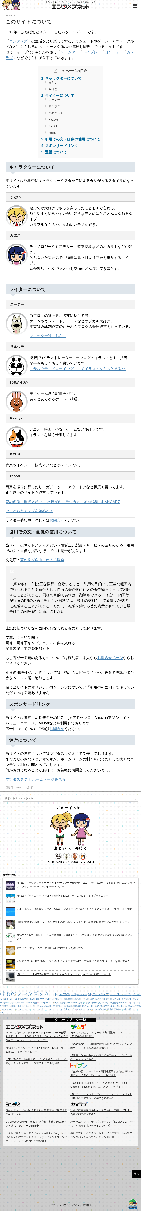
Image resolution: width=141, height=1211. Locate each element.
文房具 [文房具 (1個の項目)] (18, 1003)
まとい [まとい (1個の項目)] (88, 1003)
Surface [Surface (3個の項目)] (64, 994)
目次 (136, 1173)
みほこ (52, 89)
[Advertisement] (70, 1174)
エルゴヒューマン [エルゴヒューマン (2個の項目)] (121, 994)
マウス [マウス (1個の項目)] (53, 1009)
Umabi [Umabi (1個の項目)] (131, 1006)
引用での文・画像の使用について (72, 139)
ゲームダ (68, 52)
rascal (52, 132)
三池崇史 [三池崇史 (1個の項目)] (118, 1009)
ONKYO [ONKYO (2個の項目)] (23, 998)
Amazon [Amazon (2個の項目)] (82, 994)
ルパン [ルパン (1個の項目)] (106, 1003)
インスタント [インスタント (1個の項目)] (80, 1009)
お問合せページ (110, 658)
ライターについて (59, 95)
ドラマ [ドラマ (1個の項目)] (60, 1009)
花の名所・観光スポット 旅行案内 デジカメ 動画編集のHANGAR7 (63, 502)
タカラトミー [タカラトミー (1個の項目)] (57, 999)
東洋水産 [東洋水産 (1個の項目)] (102, 1009)
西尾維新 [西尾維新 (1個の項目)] (68, 999)
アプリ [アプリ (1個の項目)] (107, 1006)
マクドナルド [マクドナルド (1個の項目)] (117, 1006)
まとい (52, 82)
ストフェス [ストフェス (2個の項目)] (10, 998)
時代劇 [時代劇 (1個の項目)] (110, 1009)
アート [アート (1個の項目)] (69, 1003)
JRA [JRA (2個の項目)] (31, 998)
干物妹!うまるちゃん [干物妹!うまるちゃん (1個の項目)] (18, 1006)
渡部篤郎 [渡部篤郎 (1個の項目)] (68, 1006)
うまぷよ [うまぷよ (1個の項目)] (136, 1009)
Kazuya (53, 119)
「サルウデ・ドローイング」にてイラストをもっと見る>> (78, 369)
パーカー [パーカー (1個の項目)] (32, 1006)
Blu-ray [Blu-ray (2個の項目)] (39, 998)
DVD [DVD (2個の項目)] (47, 998)
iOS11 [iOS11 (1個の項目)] (3, 1013)
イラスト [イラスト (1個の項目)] (117, 999)
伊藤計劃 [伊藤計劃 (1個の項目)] (108, 999)
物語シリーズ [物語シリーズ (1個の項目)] (79, 999)
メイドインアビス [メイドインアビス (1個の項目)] (95, 1006)
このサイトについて (69, 1204)
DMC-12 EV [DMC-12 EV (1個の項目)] (26, 1003)
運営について (55, 152)
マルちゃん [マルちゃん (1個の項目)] (92, 1009)
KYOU (52, 126)
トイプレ (90, 52)
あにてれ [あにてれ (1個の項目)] (13, 1009)
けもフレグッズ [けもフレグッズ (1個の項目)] (25, 1009)
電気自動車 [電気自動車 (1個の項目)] (126, 999)
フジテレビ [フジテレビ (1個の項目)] (58, 1006)
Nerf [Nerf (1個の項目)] (120, 1003)
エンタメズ (18, 41)
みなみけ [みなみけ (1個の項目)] (48, 1006)
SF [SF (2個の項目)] (89, 994)
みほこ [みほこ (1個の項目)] (81, 1003)
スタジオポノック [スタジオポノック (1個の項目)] (41, 1009)
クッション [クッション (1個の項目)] (132, 1003)
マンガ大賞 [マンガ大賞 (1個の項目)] (53, 1003)
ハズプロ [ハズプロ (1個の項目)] (99, 999)
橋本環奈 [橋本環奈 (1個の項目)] (77, 1006)
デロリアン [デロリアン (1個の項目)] (97, 1003)
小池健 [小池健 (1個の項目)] (62, 1003)
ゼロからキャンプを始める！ (29, 511)
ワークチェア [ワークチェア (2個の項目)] (100, 994)
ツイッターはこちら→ (48, 336)
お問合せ (57, 520)
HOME (53, 1204)
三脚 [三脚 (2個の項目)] (73, 994)
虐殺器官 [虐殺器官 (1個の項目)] (90, 999)
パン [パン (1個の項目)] (125, 1006)
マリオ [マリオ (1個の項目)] (11, 1003)
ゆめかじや (55, 112)
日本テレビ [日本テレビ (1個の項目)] (69, 1009)
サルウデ (54, 106)
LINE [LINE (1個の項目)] (75, 1003)
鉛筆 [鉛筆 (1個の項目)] (5, 1003)
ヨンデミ (112, 52)
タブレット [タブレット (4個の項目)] (48, 994)
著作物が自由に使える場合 (42, 560)
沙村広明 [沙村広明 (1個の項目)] (127, 1009)
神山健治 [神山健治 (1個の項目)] (114, 1003)
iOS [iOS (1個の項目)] (124, 1003)
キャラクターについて (63, 78)
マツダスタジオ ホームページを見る (35, 779)
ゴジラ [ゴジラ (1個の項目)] (40, 1006)
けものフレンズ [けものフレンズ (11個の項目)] (19, 993)
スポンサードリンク (61, 145)
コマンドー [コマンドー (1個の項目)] (43, 1003)
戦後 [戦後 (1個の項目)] (35, 1003)
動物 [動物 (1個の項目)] (84, 1006)
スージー (54, 99)
